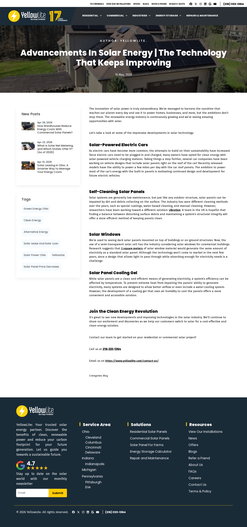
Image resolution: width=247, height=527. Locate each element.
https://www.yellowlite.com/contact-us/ (132, 361)
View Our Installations (118, 4)
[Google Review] (209, 4)
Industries (141, 15)
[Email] (32, 493)
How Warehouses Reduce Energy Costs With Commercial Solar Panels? (55, 129)
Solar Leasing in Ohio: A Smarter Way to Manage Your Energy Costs (53, 168)
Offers (136, 4)
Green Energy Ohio (36, 209)
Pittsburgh (94, 482)
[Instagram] (200, 4)
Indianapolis (95, 464)
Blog (105, 375)
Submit (57, 493)
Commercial (117, 15)
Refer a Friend (199, 458)
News (192, 438)
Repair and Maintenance (149, 458)
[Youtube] (214, 4)
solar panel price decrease (41, 267)
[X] (195, 4)
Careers (194, 478)
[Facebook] (190, 4)
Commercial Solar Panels (150, 438)
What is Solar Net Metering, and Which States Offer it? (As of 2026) (55, 149)
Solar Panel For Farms (147, 445)
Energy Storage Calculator (151, 451)
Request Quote (177, 4)
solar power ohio (35, 255)
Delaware (93, 452)
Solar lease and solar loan (41, 243)
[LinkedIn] (204, 4)
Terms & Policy (200, 491)
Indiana (88, 458)
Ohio (86, 431)
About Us (195, 465)
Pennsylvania (93, 476)
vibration (175, 210)
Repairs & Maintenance (202, 15)
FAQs (192, 471)
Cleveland (94, 437)
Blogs (146, 4)
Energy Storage (168, 15)
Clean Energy (32, 220)
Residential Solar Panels (148, 431)
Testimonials (97, 4)
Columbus (94, 442)
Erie (88, 487)
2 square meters (132, 248)
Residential (92, 15)
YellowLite (58, 255)
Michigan (89, 470)
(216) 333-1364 (233, 4)
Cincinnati (93, 447)
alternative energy (36, 232)
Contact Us (197, 484)
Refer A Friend (159, 4)
